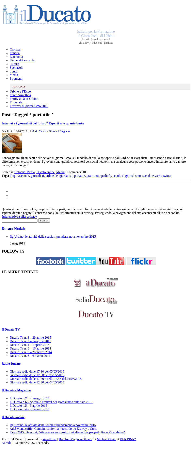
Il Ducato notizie (13, 417)
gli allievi (84, 42)
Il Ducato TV (11, 329)
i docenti (97, 42)
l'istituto (108, 42)
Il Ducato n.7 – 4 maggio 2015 (29, 398)
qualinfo (105, 175)
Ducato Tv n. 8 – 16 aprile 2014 (30, 348)
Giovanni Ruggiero (59, 131)
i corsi (85, 39)
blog (13, 175)
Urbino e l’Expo (20, 91)
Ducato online (45, 172)
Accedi (6, 442)
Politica (15, 53)
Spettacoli (16, 67)
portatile (79, 175)
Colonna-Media (24, 172)
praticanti (92, 175)
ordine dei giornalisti (59, 175)
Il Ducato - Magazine (16, 390)
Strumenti (16, 78)
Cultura (14, 64)
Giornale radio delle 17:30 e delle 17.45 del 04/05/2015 (46, 378)
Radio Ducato (11, 363)
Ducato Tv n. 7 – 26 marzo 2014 (31, 352)
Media (14, 75)
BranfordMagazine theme (75, 439)
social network (151, 175)
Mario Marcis (39, 131)
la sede (95, 39)
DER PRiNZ (128, 439)
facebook (23, 175)
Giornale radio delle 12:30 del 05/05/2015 (37, 375)
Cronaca (15, 49)
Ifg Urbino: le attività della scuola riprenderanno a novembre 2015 (53, 236)
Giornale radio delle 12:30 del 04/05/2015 (37, 382)
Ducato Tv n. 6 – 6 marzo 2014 (30, 355)
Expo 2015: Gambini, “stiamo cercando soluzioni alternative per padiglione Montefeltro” (67, 432)
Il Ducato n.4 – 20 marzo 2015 (29, 409)
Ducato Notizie (14, 228)
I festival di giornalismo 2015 (29, 106)
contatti (105, 39)
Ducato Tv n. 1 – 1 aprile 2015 (29, 344)
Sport (13, 71)
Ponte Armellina (20, 95)
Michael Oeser (106, 439)
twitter (167, 175)
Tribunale (16, 102)
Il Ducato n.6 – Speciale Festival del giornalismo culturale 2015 (51, 402)
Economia (16, 56)
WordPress (50, 439)
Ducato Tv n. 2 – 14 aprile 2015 (30, 341)
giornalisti (37, 175)
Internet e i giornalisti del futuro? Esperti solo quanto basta (43, 123)
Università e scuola (22, 60)
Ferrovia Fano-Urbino (24, 98)
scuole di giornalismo (127, 175)
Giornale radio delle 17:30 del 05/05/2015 (37, 371)
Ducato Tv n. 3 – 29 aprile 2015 (30, 337)
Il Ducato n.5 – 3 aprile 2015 (28, 405)
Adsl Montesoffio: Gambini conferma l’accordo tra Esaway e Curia (53, 428)
